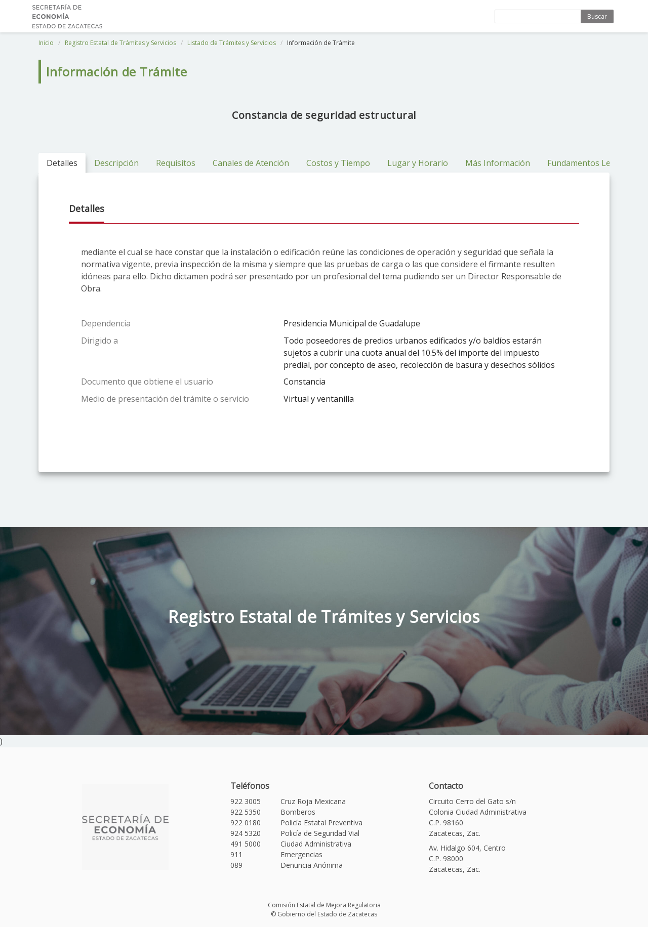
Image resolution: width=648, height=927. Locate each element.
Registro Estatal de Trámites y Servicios (120, 42)
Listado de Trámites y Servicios (231, 42)
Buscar (597, 16)
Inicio (46, 42)
